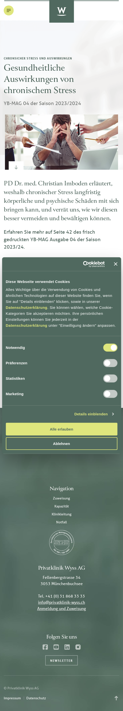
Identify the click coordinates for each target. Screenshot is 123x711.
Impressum (12, 698)
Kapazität (61, 506)
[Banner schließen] (115, 264)
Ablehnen (61, 443)
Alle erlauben (61, 429)
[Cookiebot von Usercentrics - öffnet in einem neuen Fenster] (83, 264)
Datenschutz (36, 698)
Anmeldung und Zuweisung (61, 608)
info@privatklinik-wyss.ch (61, 602)
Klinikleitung (62, 514)
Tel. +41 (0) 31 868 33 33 (61, 596)
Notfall (61, 522)
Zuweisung (61, 498)
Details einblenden (91, 414)
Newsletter (61, 660)
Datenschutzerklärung (26, 307)
